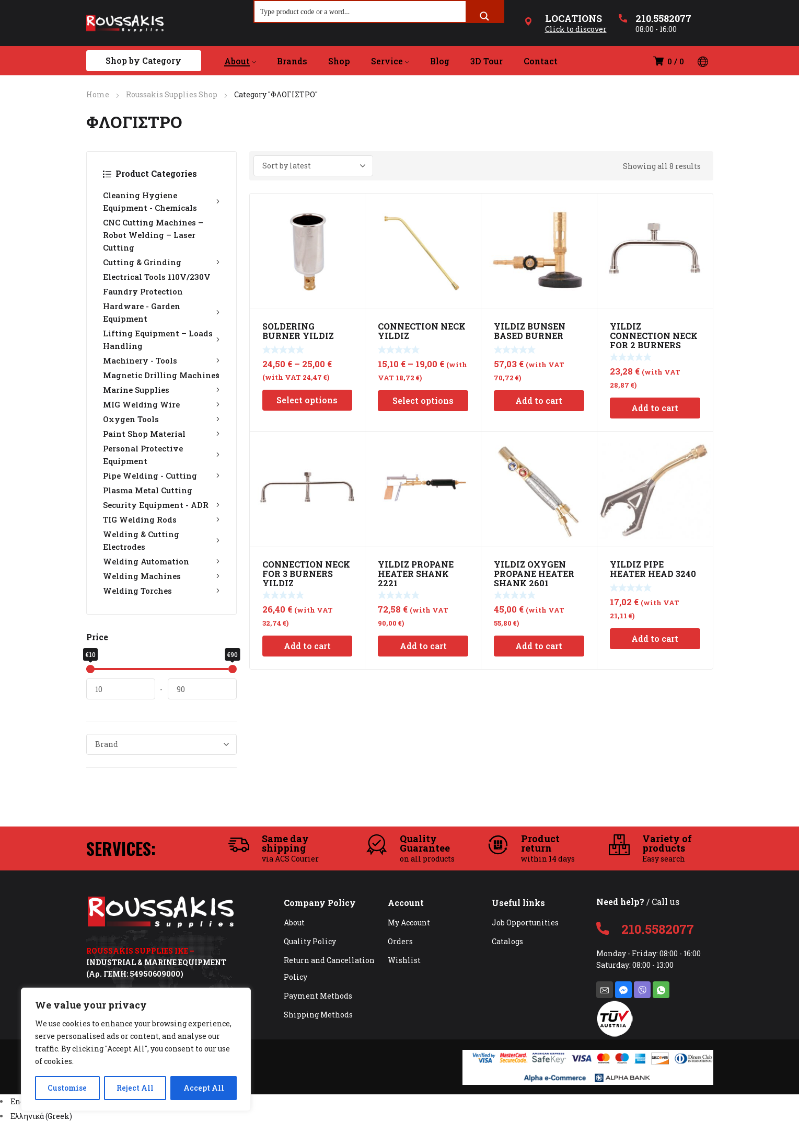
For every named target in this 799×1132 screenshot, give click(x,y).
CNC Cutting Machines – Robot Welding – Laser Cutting (153, 235)
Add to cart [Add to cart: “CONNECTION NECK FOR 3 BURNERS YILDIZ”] (307, 645)
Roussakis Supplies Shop (171, 94)
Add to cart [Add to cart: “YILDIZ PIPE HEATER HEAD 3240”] (654, 638)
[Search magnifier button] (484, 16)
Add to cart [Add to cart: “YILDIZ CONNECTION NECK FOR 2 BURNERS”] (654, 407)
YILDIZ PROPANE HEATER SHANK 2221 (416, 573)
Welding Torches (161, 590)
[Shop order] (313, 165)
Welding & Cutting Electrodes (161, 540)
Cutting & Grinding (161, 262)
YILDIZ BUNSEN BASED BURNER (529, 331)
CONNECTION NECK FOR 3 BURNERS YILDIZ (306, 573)
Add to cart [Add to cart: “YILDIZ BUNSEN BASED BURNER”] (538, 400)
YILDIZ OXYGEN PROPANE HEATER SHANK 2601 (534, 573)
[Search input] (360, 11)
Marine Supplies (161, 389)
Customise (67, 1088)
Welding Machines (161, 576)
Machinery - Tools (161, 360)
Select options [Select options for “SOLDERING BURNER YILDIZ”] (307, 399)
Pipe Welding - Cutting (161, 475)
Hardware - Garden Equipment (161, 312)
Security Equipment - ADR (161, 505)
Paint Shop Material (161, 433)
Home (97, 94)
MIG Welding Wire (161, 404)
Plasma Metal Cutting (147, 490)
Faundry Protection (143, 291)
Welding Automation (161, 561)
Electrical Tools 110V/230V (157, 276)
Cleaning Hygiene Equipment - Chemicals (161, 201)
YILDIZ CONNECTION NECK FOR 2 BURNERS (654, 335)
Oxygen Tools (161, 419)
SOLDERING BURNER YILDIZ (298, 331)
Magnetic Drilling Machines (161, 375)
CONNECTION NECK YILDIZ (422, 331)
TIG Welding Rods (161, 519)
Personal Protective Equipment (161, 454)
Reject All (135, 1088)
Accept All (203, 1088)
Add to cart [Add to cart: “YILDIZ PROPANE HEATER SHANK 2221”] (423, 645)
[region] (136, 1049)
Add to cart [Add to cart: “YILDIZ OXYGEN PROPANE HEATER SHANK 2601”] (538, 645)
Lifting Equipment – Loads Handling (161, 339)
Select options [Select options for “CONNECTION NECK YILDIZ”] (423, 400)
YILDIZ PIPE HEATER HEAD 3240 (653, 569)
